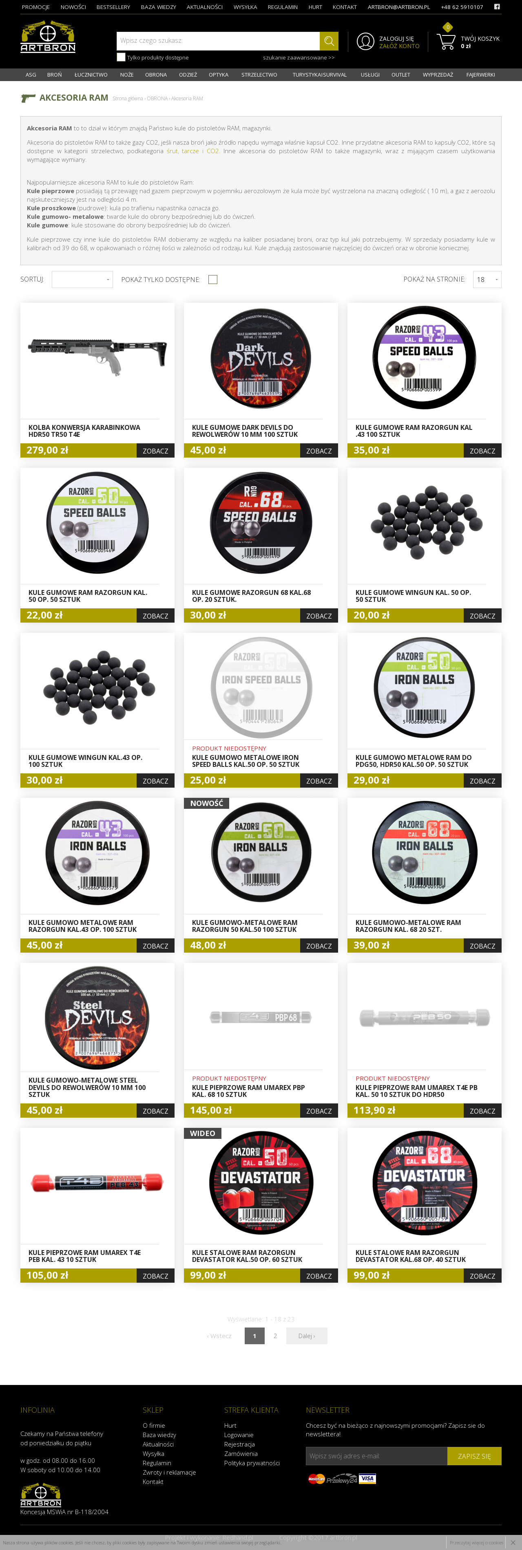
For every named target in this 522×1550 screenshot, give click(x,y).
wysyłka (245, 7)
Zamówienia (241, 1453)
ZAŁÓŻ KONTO (399, 46)
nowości (73, 7)
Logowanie (239, 1435)
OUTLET (401, 74)
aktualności (205, 7)
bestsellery (113, 7)
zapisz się (474, 1456)
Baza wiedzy (159, 1435)
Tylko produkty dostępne (153, 57)
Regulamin (157, 1463)
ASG (31, 74)
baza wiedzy (158, 7)
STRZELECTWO (259, 74)
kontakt (345, 7)
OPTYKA (218, 74)
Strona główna (128, 98)
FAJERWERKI (481, 74)
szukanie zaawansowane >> (299, 57)
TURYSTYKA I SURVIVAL (320, 74)
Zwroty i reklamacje (169, 1472)
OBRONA (156, 74)
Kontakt (153, 1481)
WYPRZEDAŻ (438, 74)
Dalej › (307, 1336)
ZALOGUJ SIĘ (396, 38)
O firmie (154, 1425)
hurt (315, 7)
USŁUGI (370, 74)
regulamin (283, 7)
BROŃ (54, 74)
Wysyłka (153, 1453)
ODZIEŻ (188, 74)
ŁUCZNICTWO (91, 74)
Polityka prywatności (252, 1463)
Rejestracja (239, 1444)
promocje (36, 7)
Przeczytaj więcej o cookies (476, 1542)
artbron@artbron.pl (399, 7)
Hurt (230, 1425)
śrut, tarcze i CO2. (193, 151)
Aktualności (158, 1444)
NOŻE (127, 74)
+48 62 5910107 (462, 7)
